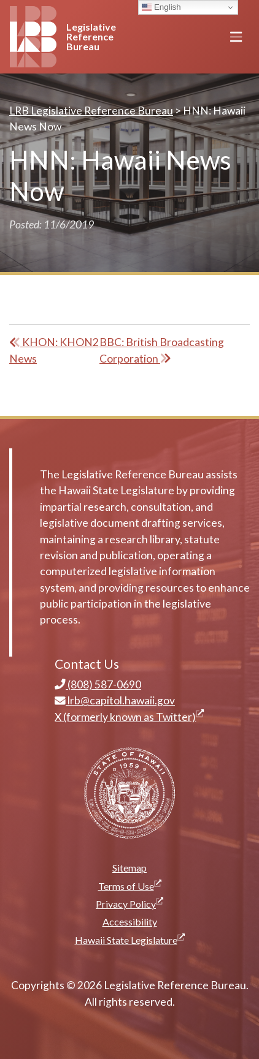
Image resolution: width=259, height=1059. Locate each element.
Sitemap (129, 867)
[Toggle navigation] (236, 36)
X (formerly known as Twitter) (129, 716)
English (161, 7)
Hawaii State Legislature (131, 939)
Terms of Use (131, 885)
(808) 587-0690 (98, 684)
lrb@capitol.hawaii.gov (115, 700)
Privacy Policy (131, 903)
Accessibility (129, 921)
